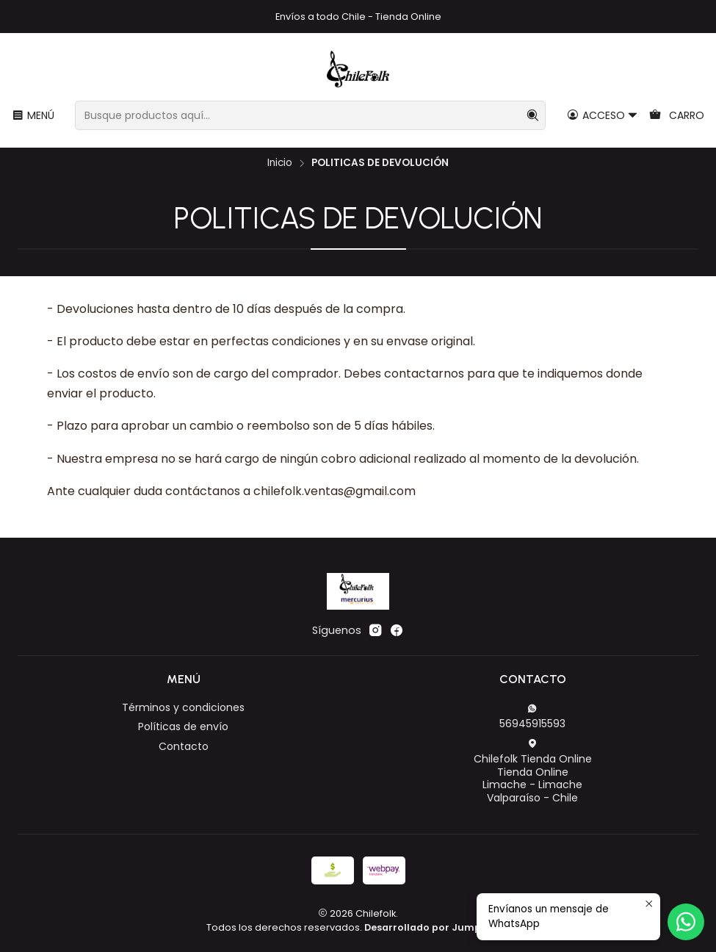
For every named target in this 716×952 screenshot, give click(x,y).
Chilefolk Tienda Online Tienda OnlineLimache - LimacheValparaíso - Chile (533, 771)
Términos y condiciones (183, 707)
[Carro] (676, 115)
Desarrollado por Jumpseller (436, 927)
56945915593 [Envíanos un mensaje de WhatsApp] (532, 717)
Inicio (279, 163)
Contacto (184, 746)
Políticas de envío (183, 726)
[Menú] (33, 115)
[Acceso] (602, 115)
